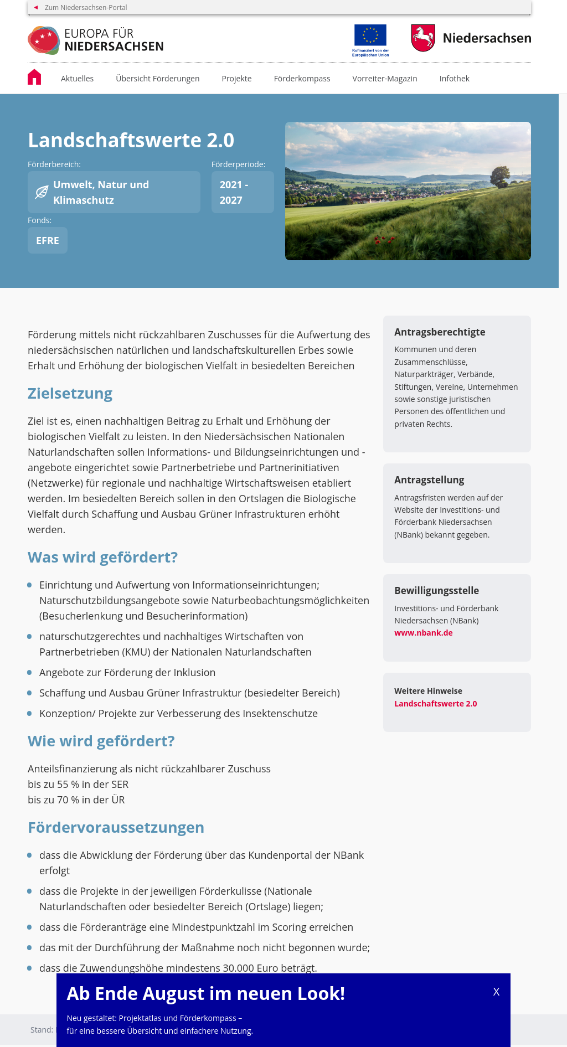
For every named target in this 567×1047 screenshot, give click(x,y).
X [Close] (496, 991)
